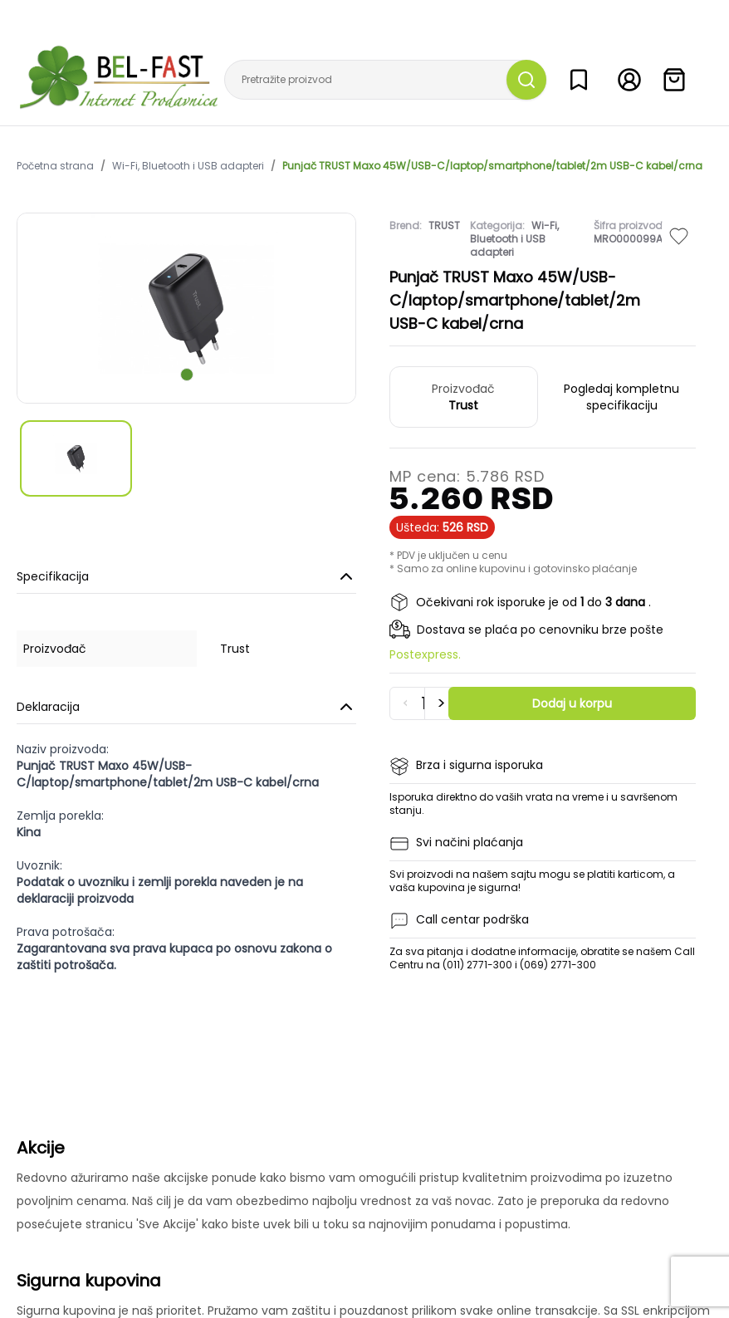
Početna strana (55, 166)
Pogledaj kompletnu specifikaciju (621, 397)
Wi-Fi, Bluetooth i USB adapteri (188, 166)
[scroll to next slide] (186, 374)
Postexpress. (425, 654)
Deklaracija (186, 707)
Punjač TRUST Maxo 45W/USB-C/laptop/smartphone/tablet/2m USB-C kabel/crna (492, 166)
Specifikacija (186, 576)
